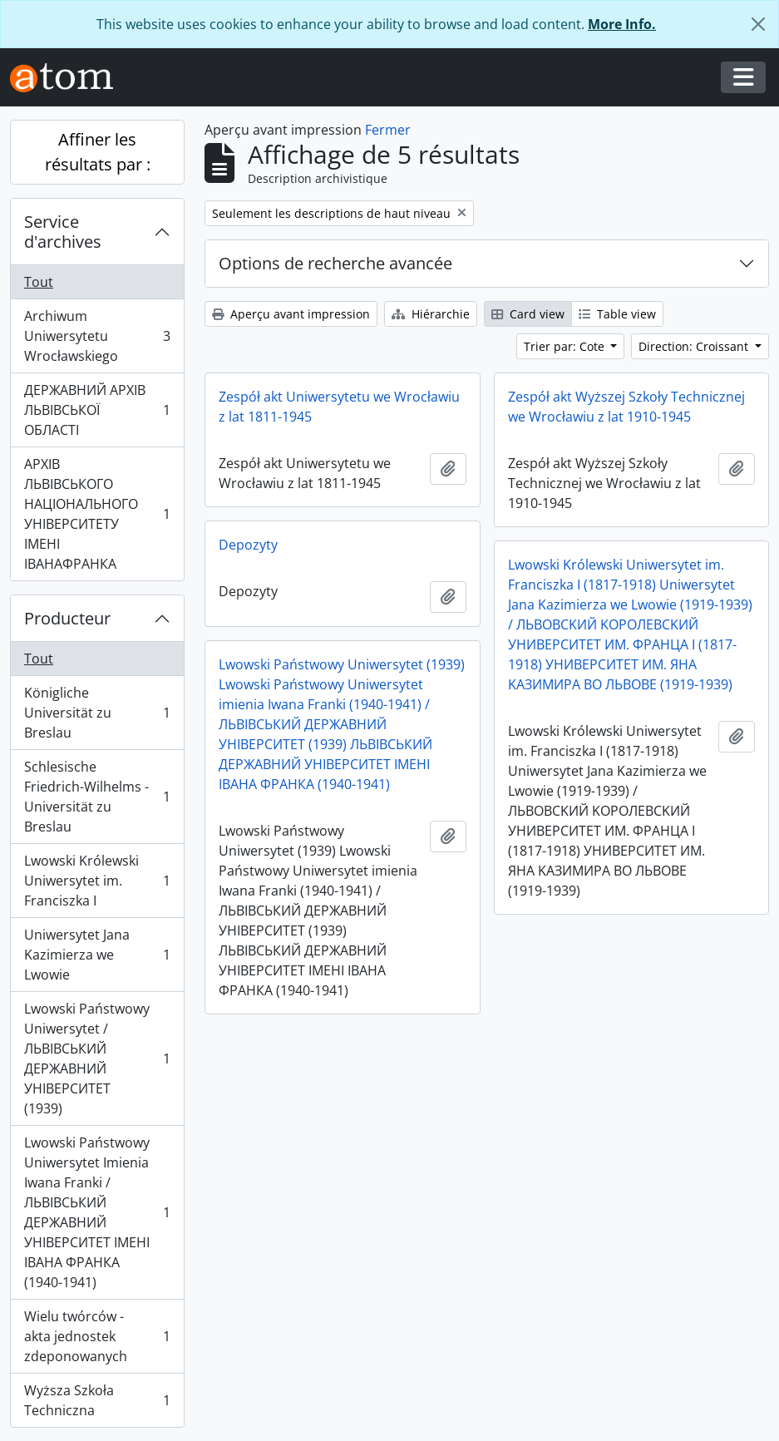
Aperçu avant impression (291, 314)
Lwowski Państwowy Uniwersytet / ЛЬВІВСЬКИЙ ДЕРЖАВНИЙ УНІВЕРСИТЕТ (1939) (96, 1058)
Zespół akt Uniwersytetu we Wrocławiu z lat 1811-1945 (339, 406)
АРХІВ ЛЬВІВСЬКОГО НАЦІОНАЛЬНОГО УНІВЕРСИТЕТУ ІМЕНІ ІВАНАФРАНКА (96, 514)
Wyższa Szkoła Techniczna (96, 1400)
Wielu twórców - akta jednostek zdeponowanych (96, 1336)
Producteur (67, 618)
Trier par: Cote (566, 346)
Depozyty (248, 544)
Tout (38, 282)
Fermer (388, 130)
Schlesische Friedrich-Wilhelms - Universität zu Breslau (96, 797)
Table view (617, 314)
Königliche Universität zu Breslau (96, 712)
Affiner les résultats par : (97, 151)
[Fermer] (758, 24)
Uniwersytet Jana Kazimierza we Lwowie (96, 954)
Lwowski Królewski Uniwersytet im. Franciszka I (96, 880)
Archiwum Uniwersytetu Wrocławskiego (96, 336)
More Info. (622, 24)
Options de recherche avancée (335, 263)
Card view (528, 314)
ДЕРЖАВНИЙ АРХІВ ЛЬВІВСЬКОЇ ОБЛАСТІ (96, 410)
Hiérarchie (431, 314)
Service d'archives (62, 231)
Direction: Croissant (695, 346)
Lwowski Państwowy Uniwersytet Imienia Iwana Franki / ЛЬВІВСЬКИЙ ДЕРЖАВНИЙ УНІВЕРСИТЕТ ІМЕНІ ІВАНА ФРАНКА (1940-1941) (96, 1212)
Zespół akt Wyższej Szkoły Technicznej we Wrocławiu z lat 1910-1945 (626, 406)
